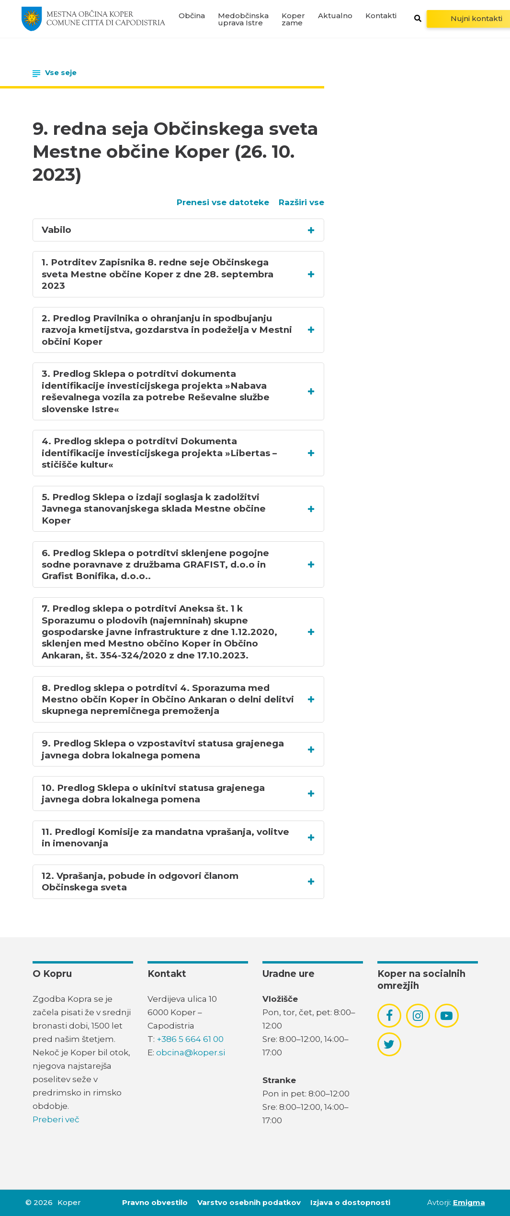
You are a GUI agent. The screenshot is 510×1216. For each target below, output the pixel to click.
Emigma (469, 1202)
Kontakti (381, 15)
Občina (192, 15)
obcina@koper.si (190, 1052)
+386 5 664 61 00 (190, 1039)
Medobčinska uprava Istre (243, 19)
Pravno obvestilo (155, 1202)
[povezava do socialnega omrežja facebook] (389, 1016)
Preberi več (56, 1119)
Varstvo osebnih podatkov (249, 1202)
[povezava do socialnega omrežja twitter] (389, 1044)
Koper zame (293, 19)
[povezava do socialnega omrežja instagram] (418, 1016)
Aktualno (335, 15)
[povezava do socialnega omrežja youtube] (447, 1016)
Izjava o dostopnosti (350, 1202)
